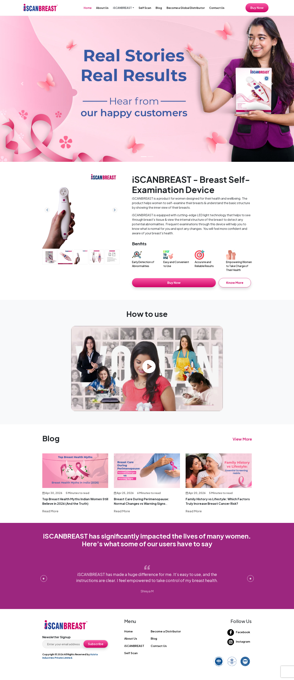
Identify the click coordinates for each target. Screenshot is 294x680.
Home (88, 7)
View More (242, 439)
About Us (102, 7)
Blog (159, 7)
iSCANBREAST (134, 646)
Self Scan (145, 7)
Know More (234, 283)
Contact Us (216, 7)
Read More (50, 511)
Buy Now (257, 8)
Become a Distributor (166, 631)
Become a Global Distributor (186, 7)
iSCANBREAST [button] (122, 7)
